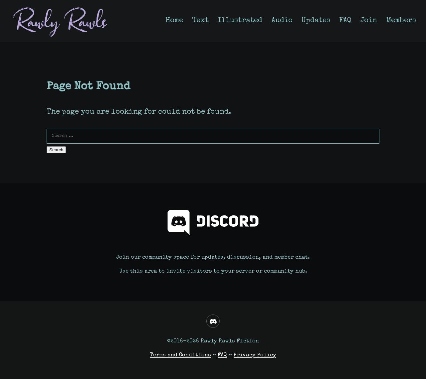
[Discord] (213, 321)
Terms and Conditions (180, 355)
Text (200, 20)
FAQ (345, 20)
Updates (316, 20)
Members (401, 20)
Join (368, 20)
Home (174, 20)
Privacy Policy (255, 355)
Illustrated (240, 20)
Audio (282, 20)
